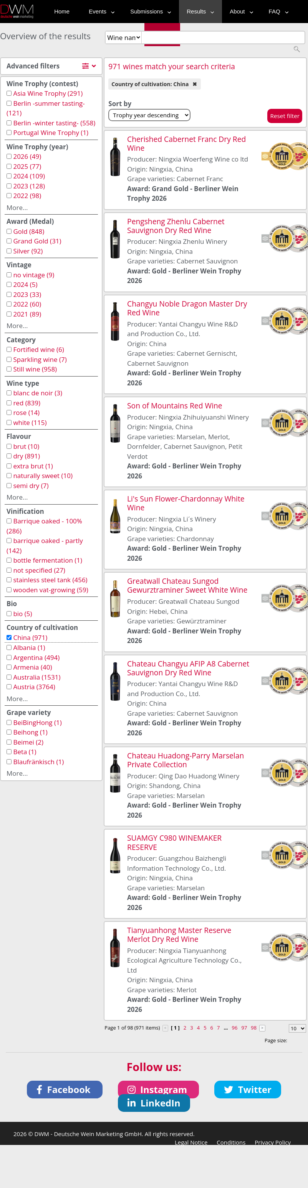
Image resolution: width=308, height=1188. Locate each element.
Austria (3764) (34, 686)
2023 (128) (29, 186)
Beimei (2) (28, 742)
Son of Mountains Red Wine (174, 405)
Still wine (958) (35, 369)
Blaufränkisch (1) (38, 761)
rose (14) (26, 412)
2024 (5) (25, 284)
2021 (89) (27, 314)
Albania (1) (29, 647)
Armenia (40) (32, 667)
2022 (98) (27, 195)
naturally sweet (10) (43, 475)
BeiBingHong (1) (37, 722)
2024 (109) (29, 176)
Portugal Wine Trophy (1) (50, 132)
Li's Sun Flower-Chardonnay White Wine (186, 503)
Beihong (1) (30, 732)
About (239, 11)
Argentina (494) (36, 657)
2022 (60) (27, 304)
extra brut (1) (33, 466)
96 (235, 1027)
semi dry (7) (30, 485)
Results (198, 11)
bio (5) (22, 613)
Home (62, 11)
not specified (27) (39, 570)
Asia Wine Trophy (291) (48, 93)
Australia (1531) (36, 677)
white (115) (29, 422)
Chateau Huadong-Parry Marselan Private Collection (185, 760)
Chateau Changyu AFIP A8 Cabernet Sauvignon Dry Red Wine (188, 668)
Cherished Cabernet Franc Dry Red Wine (186, 143)
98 (254, 1027)
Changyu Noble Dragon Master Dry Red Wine (187, 308)
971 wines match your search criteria (171, 66)
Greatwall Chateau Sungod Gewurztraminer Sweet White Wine (187, 585)
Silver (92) (28, 251)
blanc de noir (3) (37, 392)
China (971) (30, 637)
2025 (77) (27, 166)
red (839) (26, 402)
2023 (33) (27, 294)
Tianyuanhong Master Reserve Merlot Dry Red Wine (179, 934)
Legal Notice (191, 1142)
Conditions (231, 1142)
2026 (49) (27, 156)
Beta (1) (24, 751)
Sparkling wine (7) (39, 359)
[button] (65, 1089)
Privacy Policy (273, 1142)
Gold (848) (28, 231)
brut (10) (26, 446)
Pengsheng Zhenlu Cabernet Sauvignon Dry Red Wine (176, 225)
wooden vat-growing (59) (50, 589)
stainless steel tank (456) (50, 579)
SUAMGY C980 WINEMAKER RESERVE (174, 842)
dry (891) (26, 456)
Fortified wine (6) (38, 349)
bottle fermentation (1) (47, 560)
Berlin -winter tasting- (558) (54, 122)
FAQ (277, 11)
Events (100, 11)
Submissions (148, 11)
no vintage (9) (33, 274)
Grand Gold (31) (37, 241)
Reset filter (285, 116)
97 (244, 1027)
